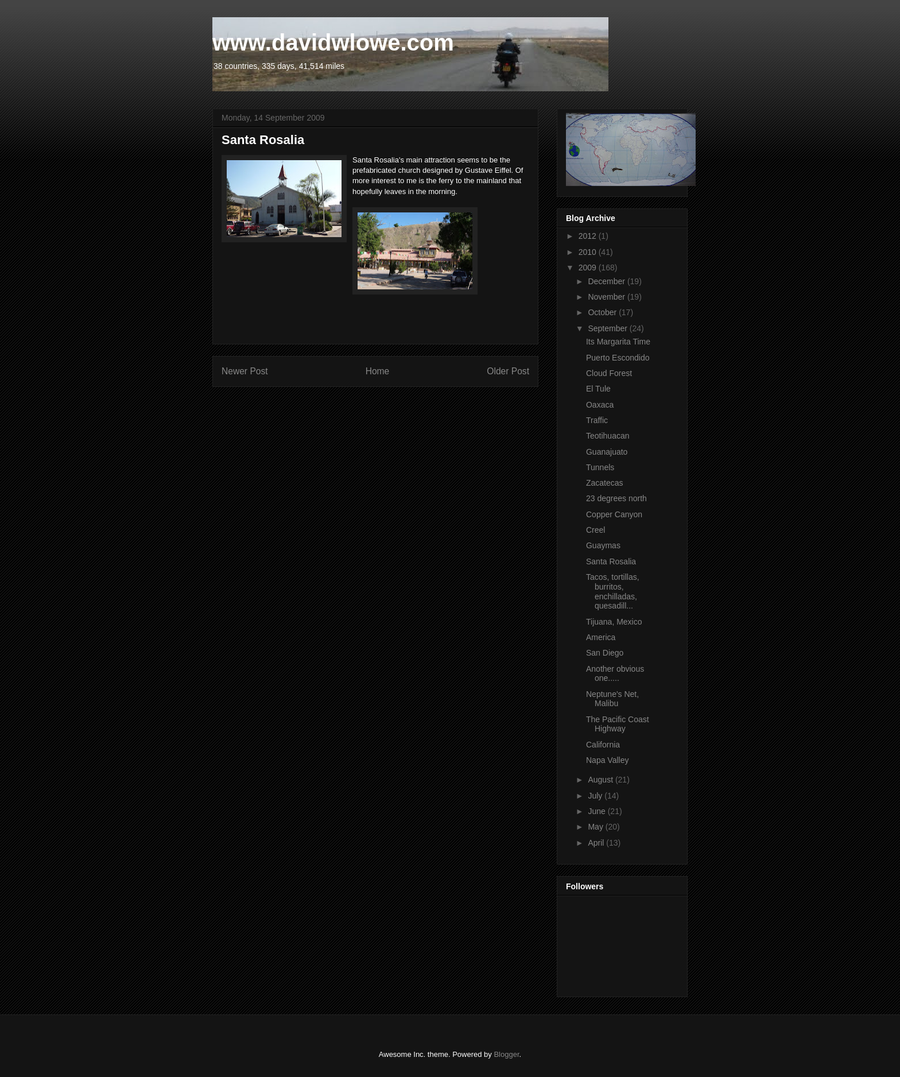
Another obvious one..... (615, 673)
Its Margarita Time (618, 341)
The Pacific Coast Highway (617, 724)
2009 (589, 267)
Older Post (508, 371)
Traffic (597, 420)
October (603, 312)
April (597, 842)
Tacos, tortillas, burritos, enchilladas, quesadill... (612, 591)
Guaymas (603, 545)
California (603, 744)
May (596, 826)
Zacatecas (604, 482)
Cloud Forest (609, 373)
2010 (589, 252)
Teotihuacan (608, 435)
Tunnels (600, 467)
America (600, 637)
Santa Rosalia (611, 561)
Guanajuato (606, 451)
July (596, 795)
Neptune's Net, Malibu (612, 698)
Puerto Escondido (618, 357)
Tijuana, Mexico (614, 621)
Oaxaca (600, 404)
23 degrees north (616, 498)
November (607, 296)
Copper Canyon (614, 514)
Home (378, 371)
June (597, 811)
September (608, 328)
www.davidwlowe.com (333, 42)
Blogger (506, 1054)
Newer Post (245, 371)
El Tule (598, 388)
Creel (595, 529)
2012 (589, 236)
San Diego (604, 652)
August (601, 779)
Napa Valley (607, 760)
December (607, 281)
